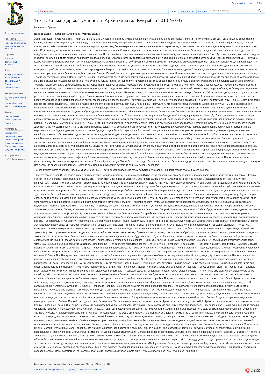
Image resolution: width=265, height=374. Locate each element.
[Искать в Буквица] (235, 10)
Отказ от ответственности (90, 370)
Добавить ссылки (18, 159)
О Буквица (71, 370)
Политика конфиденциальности (48, 370)
